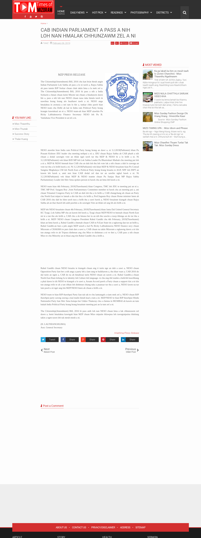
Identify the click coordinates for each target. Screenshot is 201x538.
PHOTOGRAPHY (140, 12)
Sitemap (140, 527)
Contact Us (79, 527)
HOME (61, 12)
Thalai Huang (21, 139)
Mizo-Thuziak (21, 129)
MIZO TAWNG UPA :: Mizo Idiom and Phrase (165, 128)
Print (124, 43)
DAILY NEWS (77, 12)
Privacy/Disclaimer (103, 527)
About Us (61, 527)
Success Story (22, 134)
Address (125, 527)
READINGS (117, 12)
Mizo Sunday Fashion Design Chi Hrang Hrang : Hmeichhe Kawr (171, 115)
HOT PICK (97, 12)
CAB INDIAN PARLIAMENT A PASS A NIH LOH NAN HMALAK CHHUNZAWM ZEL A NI (88, 33)
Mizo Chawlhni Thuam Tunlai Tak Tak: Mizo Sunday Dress (171, 144)
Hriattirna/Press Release (126, 333)
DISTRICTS (162, 12)
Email (134, 43)
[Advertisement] (90, 60)
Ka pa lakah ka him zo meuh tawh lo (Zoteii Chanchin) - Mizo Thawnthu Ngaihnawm (171, 74)
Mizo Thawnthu (22, 123)
